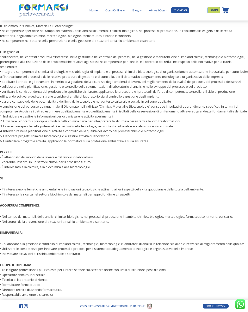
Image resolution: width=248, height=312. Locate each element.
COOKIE (210, 306)
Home (93, 10)
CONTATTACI (180, 10)
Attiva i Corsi (157, 10)
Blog (135, 10)
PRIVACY (221, 306)
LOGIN (214, 10)
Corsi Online (113, 10)
